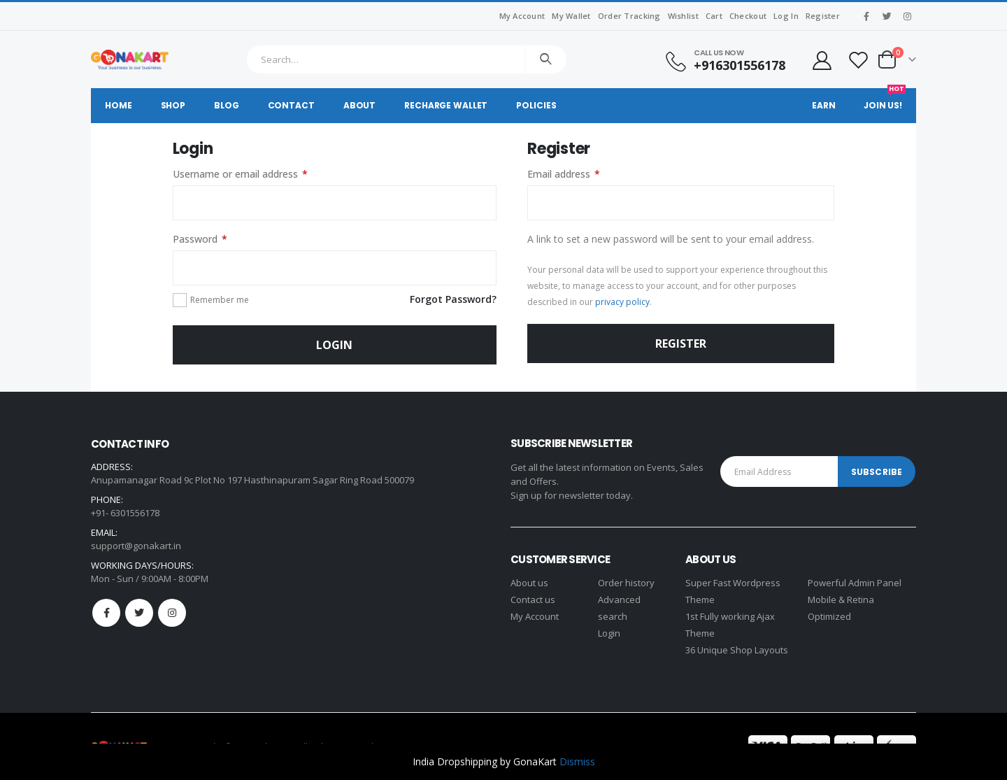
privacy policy (622, 302)
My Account (522, 15)
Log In (786, 15)
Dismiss (577, 761)
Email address (563, 174)
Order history (626, 582)
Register (823, 15)
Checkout (747, 15)
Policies (536, 105)
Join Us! (885, 99)
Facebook (106, 613)
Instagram (172, 613)
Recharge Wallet (445, 105)
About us (529, 582)
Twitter (139, 613)
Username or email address (240, 174)
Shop (173, 105)
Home (118, 105)
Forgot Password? (453, 299)
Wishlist (683, 15)
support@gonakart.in (136, 545)
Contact (291, 105)
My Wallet (571, 15)
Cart (714, 15)
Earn (824, 105)
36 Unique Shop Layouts (736, 650)
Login (334, 345)
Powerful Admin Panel (854, 582)
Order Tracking (629, 15)
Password (200, 239)
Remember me (219, 300)
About (359, 105)
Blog (226, 105)
